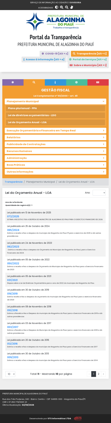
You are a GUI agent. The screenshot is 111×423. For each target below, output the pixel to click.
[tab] (13, 82)
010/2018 (12, 310)
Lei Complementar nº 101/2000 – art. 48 (55, 95)
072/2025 (13, 216)
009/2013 (12, 357)
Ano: (87, 192)
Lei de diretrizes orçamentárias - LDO (32, 115)
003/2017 (12, 327)
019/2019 (12, 293)
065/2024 (13, 230)
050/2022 (13, 263)
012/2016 (12, 343)
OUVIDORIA (75, 2)
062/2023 (13, 246)
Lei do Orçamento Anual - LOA (27, 122)
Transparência (13, 182)
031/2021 (12, 280)
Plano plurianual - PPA (22, 108)
